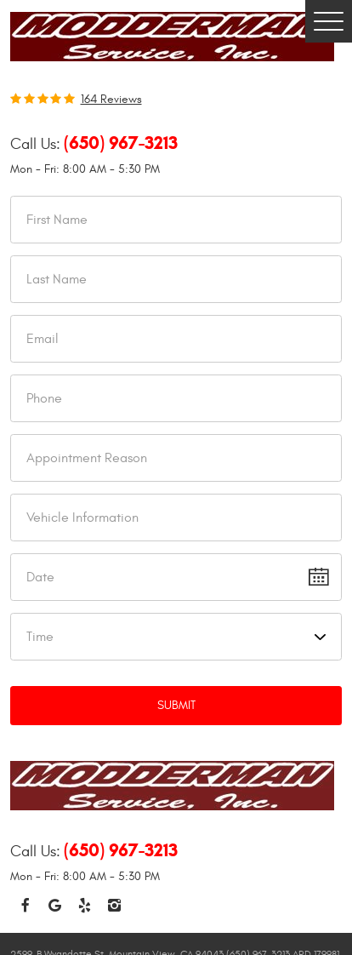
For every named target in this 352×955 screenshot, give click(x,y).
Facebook (25, 906)
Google (55, 906)
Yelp (84, 906)
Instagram (114, 906)
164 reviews (111, 100)
